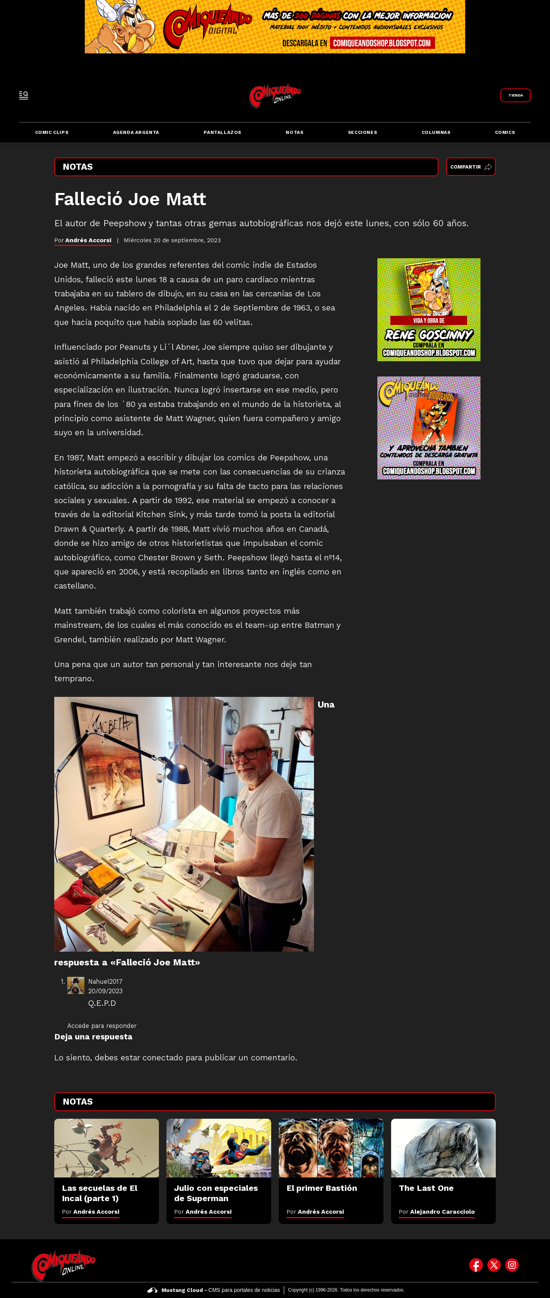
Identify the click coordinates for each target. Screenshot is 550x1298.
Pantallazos (222, 132)
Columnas (436, 132)
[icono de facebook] (476, 1265)
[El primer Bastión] (331, 1148)
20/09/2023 (105, 991)
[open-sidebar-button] (23, 95)
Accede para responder (102, 1025)
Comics (505, 132)
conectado (162, 1058)
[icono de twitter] (494, 1265)
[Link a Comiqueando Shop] (515, 95)
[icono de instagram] (512, 1265)
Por (91, 1211)
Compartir (471, 167)
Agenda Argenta (136, 132)
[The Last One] (443, 1148)
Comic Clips (52, 132)
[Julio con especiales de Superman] (219, 1148)
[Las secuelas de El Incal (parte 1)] (106, 1148)
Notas (294, 132)
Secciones (362, 132)
